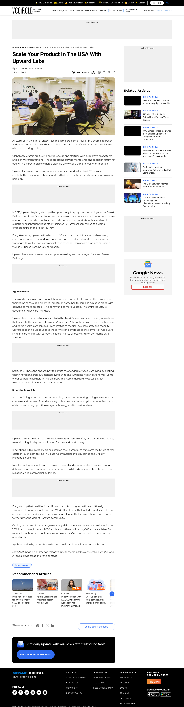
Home (15, 47)
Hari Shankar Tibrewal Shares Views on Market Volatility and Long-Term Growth (157, 153)
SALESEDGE (126, 693)
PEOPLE (102, 11)
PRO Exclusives (43, 3)
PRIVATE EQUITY (59, 11)
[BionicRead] (93, 72)
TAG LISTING (99, 678)
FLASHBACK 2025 (131, 11)
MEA (160, 3)
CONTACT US (72, 678)
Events (58, 3)
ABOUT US (71, 667)
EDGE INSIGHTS (127, 699)
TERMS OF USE (100, 667)
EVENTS (124, 683)
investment (22, 565)
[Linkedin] (114, 72)
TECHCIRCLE (126, 673)
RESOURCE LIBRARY (103, 683)
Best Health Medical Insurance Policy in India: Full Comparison (157, 169)
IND (153, 3)
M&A (72, 11)
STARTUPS (149, 11)
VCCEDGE (124, 678)
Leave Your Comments (92, 624)
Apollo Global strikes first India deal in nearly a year (47, 599)
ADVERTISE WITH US (76, 673)
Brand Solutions (30, 47)
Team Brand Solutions (30, 68)
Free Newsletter (74, 3)
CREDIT (79, 11)
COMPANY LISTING (102, 673)
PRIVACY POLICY (74, 688)
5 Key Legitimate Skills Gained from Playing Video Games (156, 117)
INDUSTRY (90, 11)
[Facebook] (104, 72)
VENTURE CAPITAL (36, 11)
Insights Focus (151, 97)
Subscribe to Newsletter (34, 650)
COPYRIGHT (71, 683)
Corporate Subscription (111, 3)
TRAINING (124, 688)
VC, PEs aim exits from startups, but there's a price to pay (96, 599)
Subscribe (90, 3)
